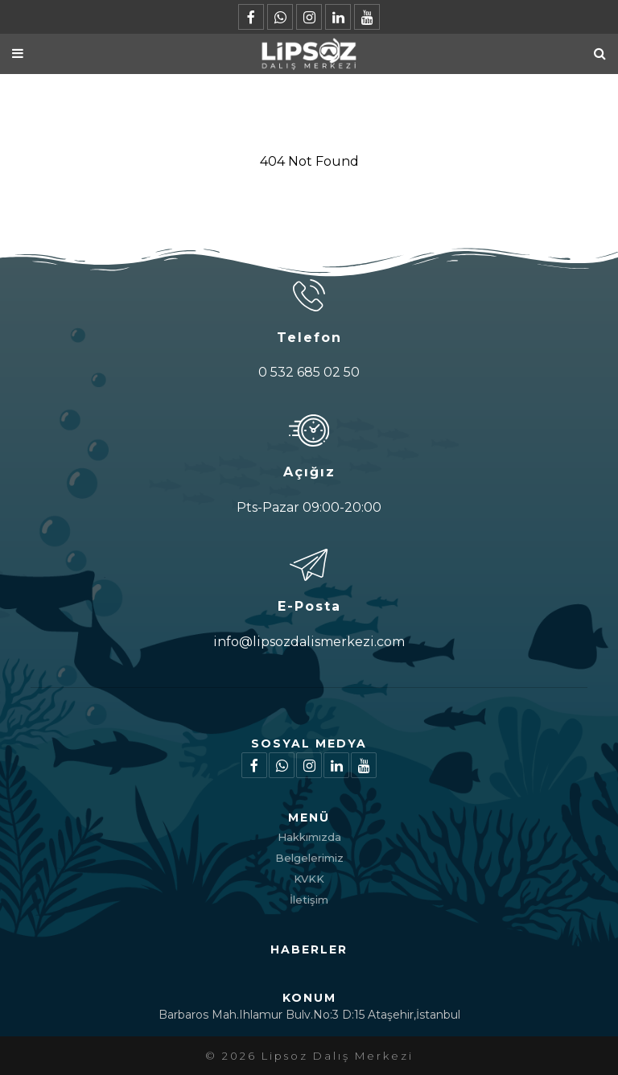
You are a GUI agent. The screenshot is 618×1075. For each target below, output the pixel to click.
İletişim (309, 899)
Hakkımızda (309, 836)
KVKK (309, 878)
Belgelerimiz (309, 857)
